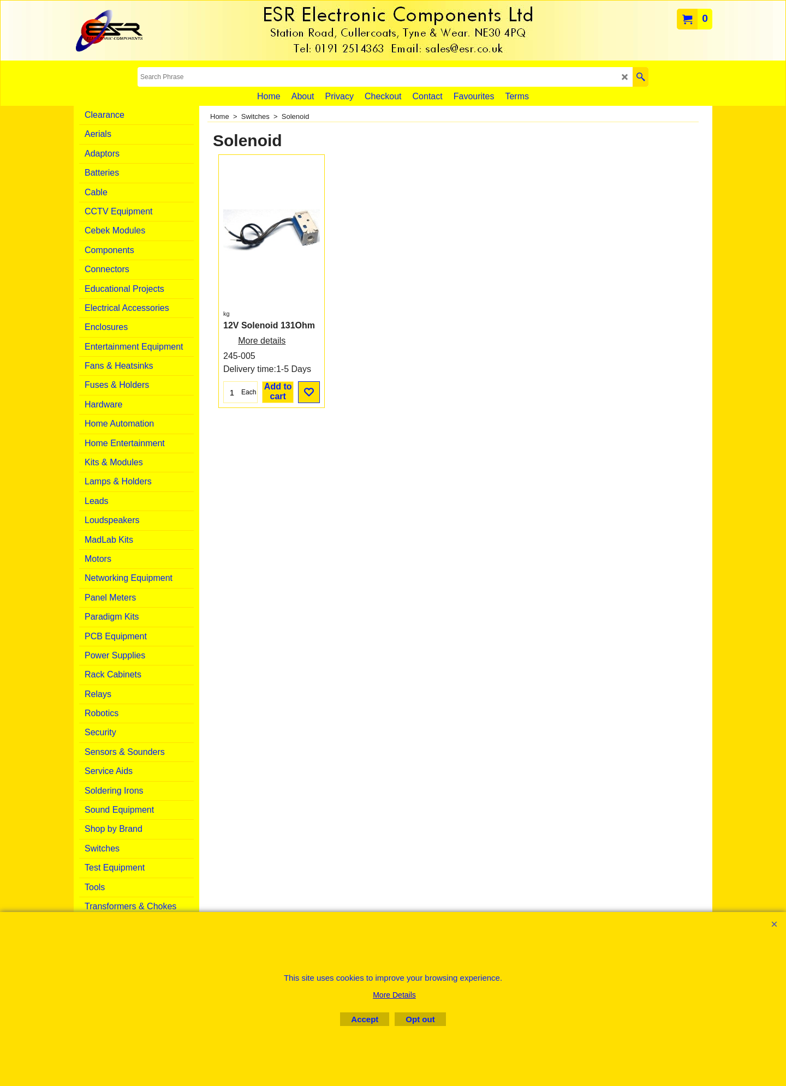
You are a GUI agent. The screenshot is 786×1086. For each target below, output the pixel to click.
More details (261, 340)
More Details (394, 995)
